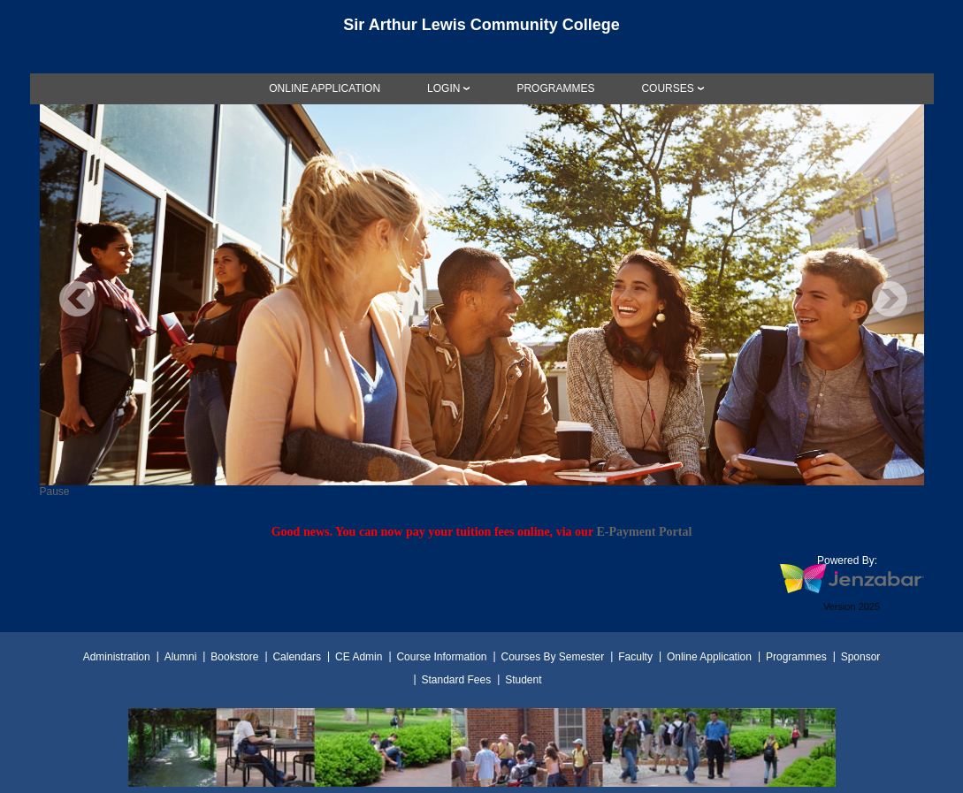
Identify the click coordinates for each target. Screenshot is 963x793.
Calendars (296, 657)
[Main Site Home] (481, 30)
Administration (116, 657)
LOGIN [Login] (443, 88)
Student (523, 680)
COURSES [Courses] (667, 88)
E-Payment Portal (644, 531)
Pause (55, 491)
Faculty (635, 657)
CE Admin (358, 657)
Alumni (180, 657)
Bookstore (234, 657)
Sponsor (861, 657)
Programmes (796, 657)
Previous (77, 298)
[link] (324, 88)
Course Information (441, 657)
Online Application (709, 657)
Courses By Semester (552, 657)
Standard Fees (456, 680)
